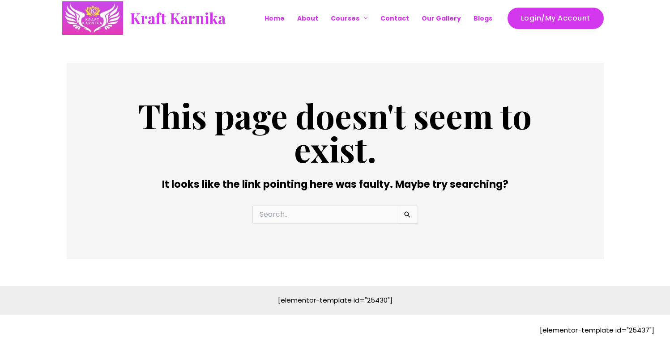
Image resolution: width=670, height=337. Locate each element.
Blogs (483, 18)
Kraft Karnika (178, 18)
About (307, 18)
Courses (345, 18)
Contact (394, 18)
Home (275, 18)
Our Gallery (441, 18)
